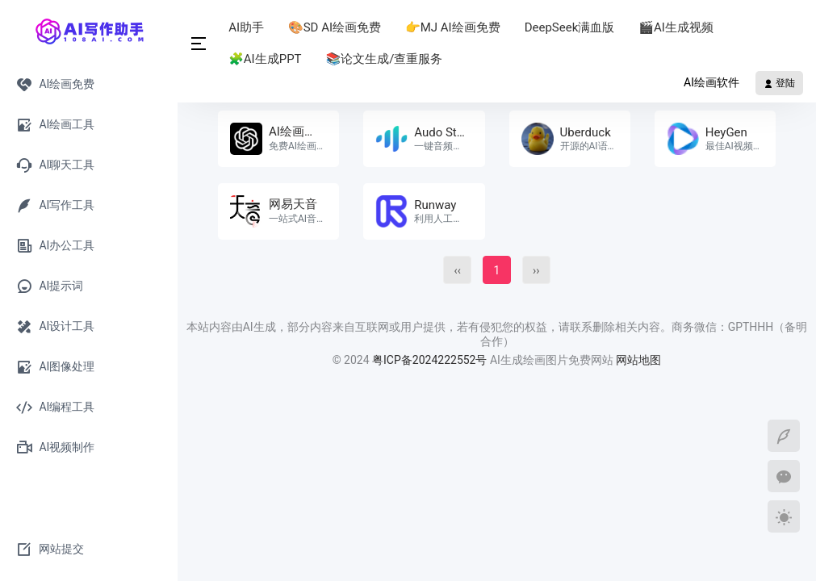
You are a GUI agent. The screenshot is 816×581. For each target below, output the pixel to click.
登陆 (779, 83)
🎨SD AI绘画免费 (336, 27)
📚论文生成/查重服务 (385, 59)
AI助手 (248, 27)
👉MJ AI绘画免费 (454, 27)
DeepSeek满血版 (571, 27)
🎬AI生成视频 (677, 27)
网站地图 (638, 359)
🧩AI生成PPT (266, 59)
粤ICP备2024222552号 (431, 359)
